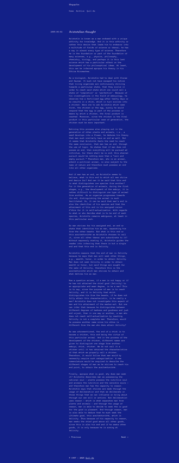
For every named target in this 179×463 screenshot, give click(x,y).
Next (123, 437)
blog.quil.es (74, 5)
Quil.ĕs (91, 11)
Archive (80, 11)
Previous (76, 437)
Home (71, 11)
